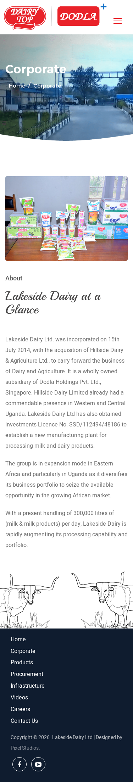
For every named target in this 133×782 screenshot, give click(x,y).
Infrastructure (28, 686)
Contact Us (24, 721)
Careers (20, 709)
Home (17, 85)
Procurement (27, 674)
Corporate (23, 651)
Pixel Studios (25, 748)
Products (22, 662)
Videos (19, 697)
